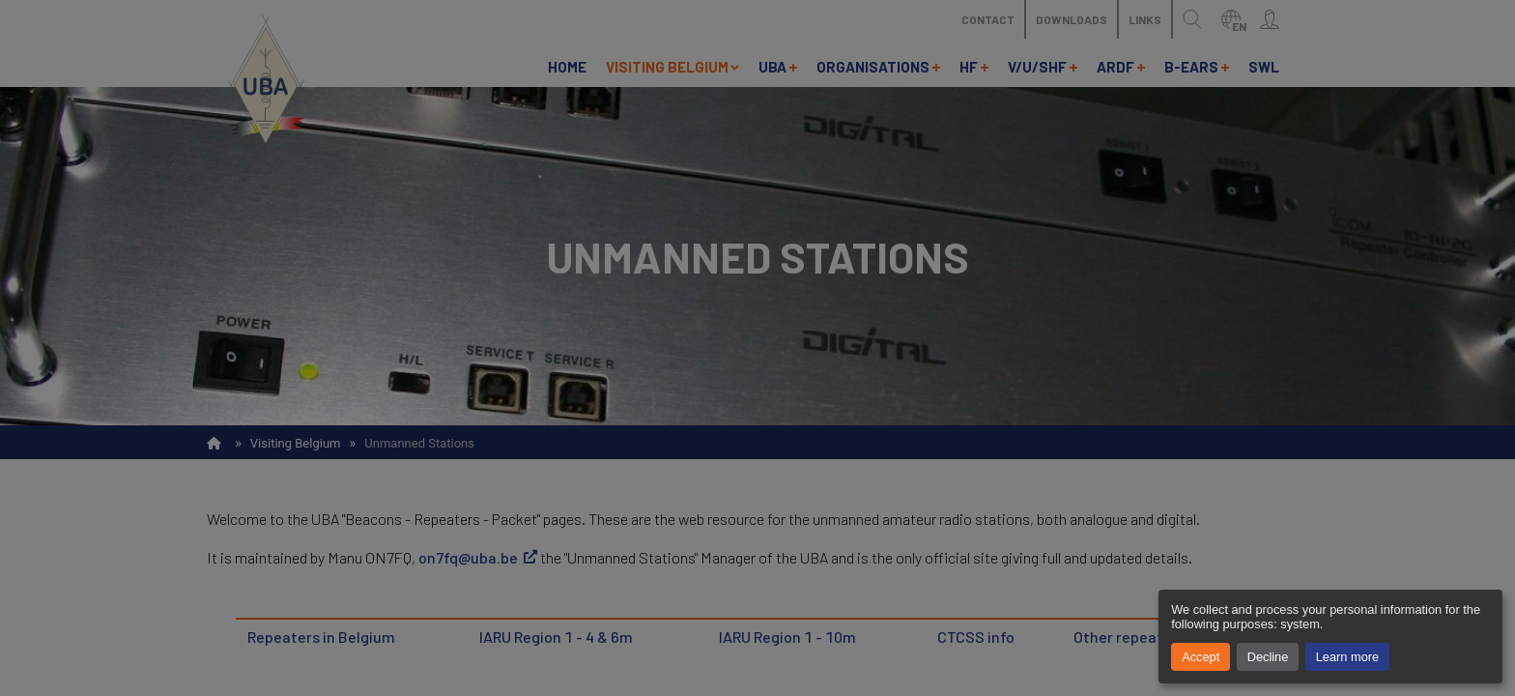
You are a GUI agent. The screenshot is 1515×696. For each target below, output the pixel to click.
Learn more (1347, 657)
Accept (1200, 657)
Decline (1268, 657)
